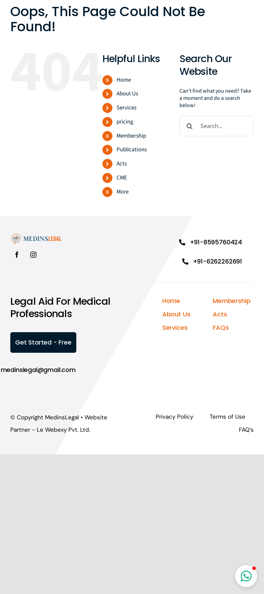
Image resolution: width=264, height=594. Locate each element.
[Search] (189, 126)
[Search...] (216, 126)
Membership (131, 136)
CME (122, 178)
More (123, 192)
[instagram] (33, 254)
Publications (132, 149)
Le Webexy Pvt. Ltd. (63, 429)
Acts (122, 164)
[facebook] (16, 254)
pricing (125, 122)
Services (126, 108)
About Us (127, 94)
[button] (246, 576)
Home (124, 80)
